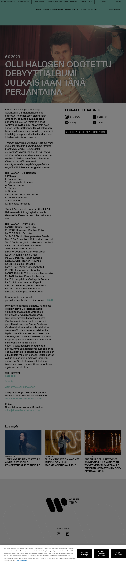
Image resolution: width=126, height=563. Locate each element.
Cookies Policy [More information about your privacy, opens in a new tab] (21, 560)
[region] (63, 554)
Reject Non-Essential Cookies (101, 554)
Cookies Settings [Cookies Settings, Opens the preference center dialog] (84, 554)
